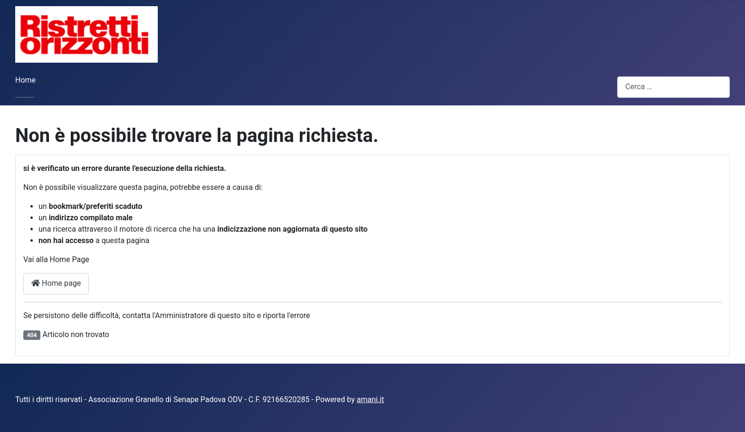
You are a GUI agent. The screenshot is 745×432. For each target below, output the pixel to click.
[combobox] (673, 87)
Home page (56, 283)
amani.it (370, 399)
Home (25, 80)
